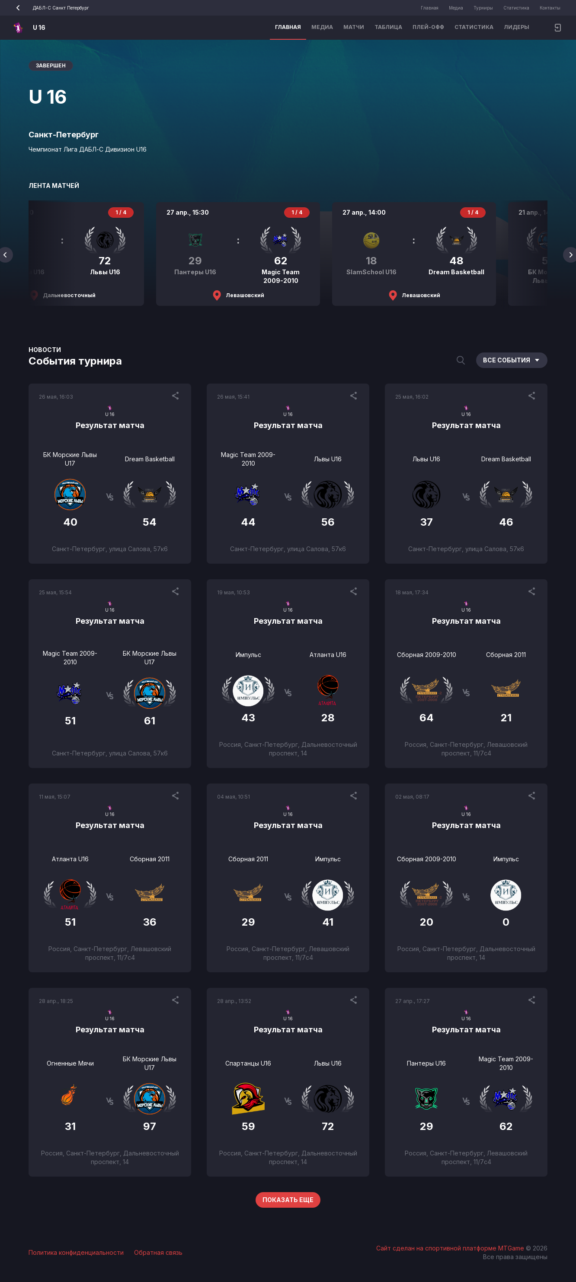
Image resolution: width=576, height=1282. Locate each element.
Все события (512, 360)
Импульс (248, 654)
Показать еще (288, 1199)
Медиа (456, 7)
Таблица (388, 27)
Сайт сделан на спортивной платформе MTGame (451, 1248)
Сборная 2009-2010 (426, 654)
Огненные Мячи (70, 1063)
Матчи (353, 27)
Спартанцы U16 (248, 1063)
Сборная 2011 (506, 654)
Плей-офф (428, 27)
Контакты (550, 7)
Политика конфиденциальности (76, 1252)
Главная (429, 7)
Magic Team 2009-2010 (248, 459)
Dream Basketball (150, 459)
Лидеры (516, 27)
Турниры (483, 7)
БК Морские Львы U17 (70, 459)
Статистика (516, 7)
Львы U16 (328, 459)
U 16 (39, 27)
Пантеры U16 (426, 1063)
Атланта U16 (328, 654)
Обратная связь (158, 1252)
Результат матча (110, 425)
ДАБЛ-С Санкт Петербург (49, 7)
